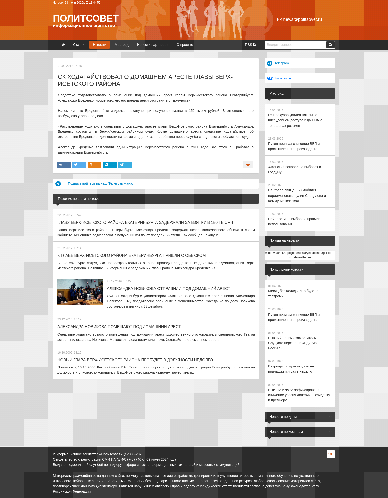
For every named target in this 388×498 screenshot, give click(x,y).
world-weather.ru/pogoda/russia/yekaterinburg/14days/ (300, 252)
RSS (250, 45)
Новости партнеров (152, 45)
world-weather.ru (300, 257)
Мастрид (122, 45)
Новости (99, 45)
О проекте (185, 45)
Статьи (78, 45)
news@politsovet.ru (299, 19)
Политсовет (86, 18)
